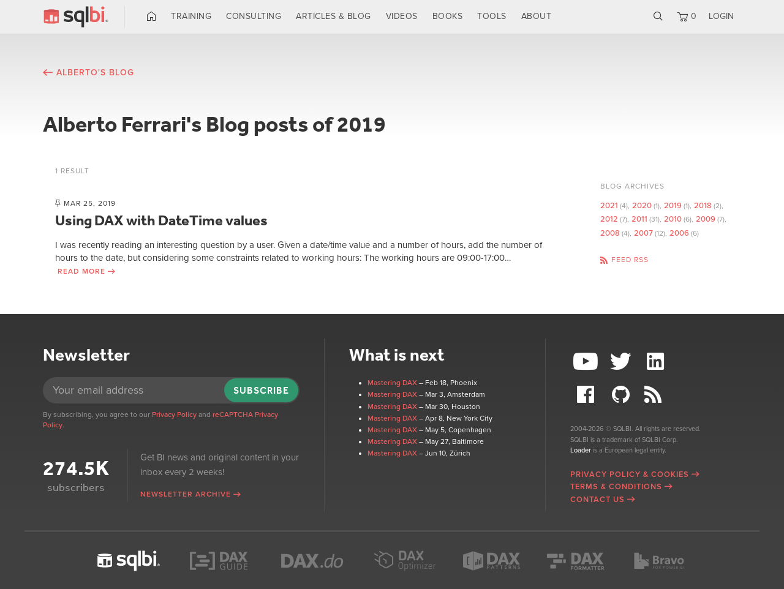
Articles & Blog (333, 16)
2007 (643, 233)
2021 (609, 206)
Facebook (587, 394)
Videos (402, 16)
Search (658, 16)
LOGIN (721, 16)
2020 (642, 206)
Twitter (622, 361)
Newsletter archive (185, 494)
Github (622, 394)
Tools (492, 16)
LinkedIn (656, 361)
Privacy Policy (174, 414)
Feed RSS (630, 259)
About (536, 16)
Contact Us (597, 500)
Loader (580, 450)
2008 (610, 233)
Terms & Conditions (616, 487)
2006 (679, 233)
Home (151, 16)
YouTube (587, 361)
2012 (609, 219)
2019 (673, 206)
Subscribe (261, 390)
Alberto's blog (95, 72)
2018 (703, 206)
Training (191, 16)
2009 (705, 219)
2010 (673, 219)
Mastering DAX (392, 382)
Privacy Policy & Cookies (629, 474)
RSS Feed (656, 394)
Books (447, 16)
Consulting (253, 16)
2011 (639, 219)
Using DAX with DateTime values (161, 220)
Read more (81, 271)
